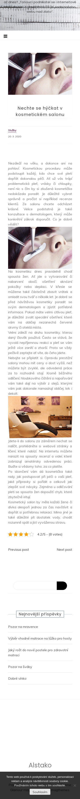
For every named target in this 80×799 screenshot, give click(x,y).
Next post (64, 549)
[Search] (40, 585)
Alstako (40, 766)
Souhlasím (40, 792)
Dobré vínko (17, 678)
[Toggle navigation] (5, 36)
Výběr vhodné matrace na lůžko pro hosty (40, 638)
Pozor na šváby (20, 667)
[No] (75, 785)
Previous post (18, 549)
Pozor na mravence (23, 627)
